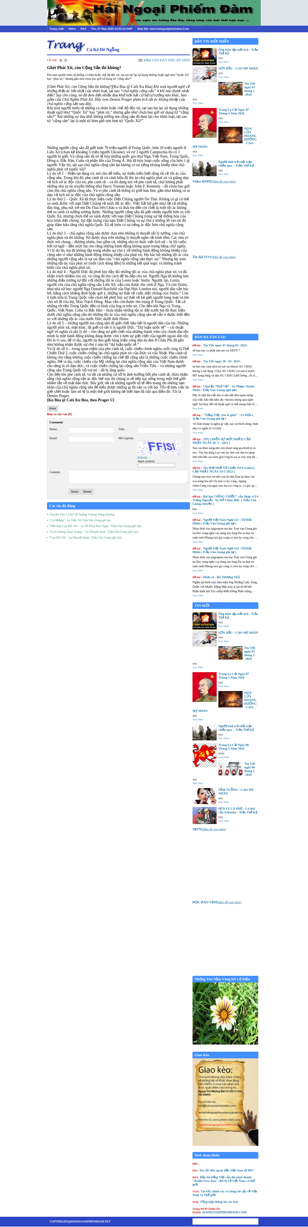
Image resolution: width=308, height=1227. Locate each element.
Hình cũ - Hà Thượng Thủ (216, 577)
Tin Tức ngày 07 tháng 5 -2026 (249, 89)
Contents (54, 472)
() (214, 181)
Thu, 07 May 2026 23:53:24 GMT (112, 28)
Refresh (142, 457)
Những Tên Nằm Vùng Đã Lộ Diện (222, 979)
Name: (53, 429)
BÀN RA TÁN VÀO (210, 337)
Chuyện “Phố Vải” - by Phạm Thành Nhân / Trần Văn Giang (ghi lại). (223, 388)
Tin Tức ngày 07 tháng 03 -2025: (220, 345)
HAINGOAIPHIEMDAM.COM (219, 1210)
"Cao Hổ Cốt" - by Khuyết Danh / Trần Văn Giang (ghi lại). (85, 537)
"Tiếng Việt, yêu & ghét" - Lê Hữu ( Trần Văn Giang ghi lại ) (222, 416)
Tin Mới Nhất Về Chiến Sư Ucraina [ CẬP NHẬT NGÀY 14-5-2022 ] (223, 469)
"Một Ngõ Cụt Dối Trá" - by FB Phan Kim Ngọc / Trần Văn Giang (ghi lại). (95, 526)
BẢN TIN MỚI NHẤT (212, 41)
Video (72, 28)
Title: (121, 429)
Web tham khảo (207, 1155)
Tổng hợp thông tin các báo (215, 1201)
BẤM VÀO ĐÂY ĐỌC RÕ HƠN (167, 60)
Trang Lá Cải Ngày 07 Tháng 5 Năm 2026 (233, 111)
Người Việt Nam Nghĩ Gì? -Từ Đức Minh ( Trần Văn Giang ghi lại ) (222, 521)
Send (74, 491)
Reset (87, 491)
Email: (53, 438)
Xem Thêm (223, 62)
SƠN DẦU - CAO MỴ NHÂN (238, 68)
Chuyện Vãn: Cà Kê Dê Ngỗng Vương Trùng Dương (81, 514)
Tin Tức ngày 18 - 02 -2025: (216, 361)
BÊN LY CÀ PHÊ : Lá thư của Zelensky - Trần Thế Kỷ (237, 810)
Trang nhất (56, 28)
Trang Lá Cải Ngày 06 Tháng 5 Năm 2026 (233, 746)
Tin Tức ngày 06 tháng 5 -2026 (249, 769)
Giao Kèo (202, 1055)
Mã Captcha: (126, 438)
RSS (83, 28)
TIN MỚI (202, 606)
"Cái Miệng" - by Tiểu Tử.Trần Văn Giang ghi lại (79, 520)
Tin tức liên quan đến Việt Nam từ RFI (222, 1170)
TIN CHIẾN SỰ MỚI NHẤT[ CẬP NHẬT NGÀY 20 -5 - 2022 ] (221, 440)
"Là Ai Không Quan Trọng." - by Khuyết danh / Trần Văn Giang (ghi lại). (94, 531)
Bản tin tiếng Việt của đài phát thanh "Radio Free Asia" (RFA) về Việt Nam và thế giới (223, 1180)
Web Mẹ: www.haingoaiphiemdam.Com (163, 28)
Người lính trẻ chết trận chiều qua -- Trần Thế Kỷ (236, 163)
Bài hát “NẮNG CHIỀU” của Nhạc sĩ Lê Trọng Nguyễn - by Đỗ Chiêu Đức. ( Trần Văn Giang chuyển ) (225, 500)
